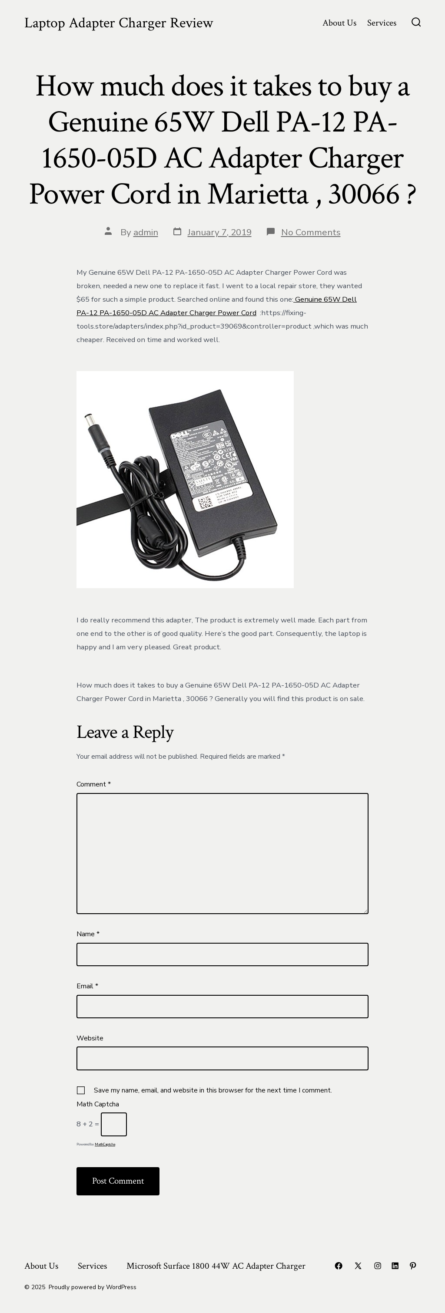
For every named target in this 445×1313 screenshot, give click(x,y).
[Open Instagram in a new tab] (377, 1266)
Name (88, 934)
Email (87, 986)
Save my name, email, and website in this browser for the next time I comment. (213, 1090)
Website (89, 1038)
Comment (93, 784)
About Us (339, 23)
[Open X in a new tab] (358, 1266)
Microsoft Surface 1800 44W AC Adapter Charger (216, 1266)
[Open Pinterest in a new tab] (413, 1266)
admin (145, 232)
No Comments (311, 232)
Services (381, 23)
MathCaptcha (105, 1144)
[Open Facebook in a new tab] (338, 1266)
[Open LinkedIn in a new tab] (395, 1266)
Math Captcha (97, 1104)
